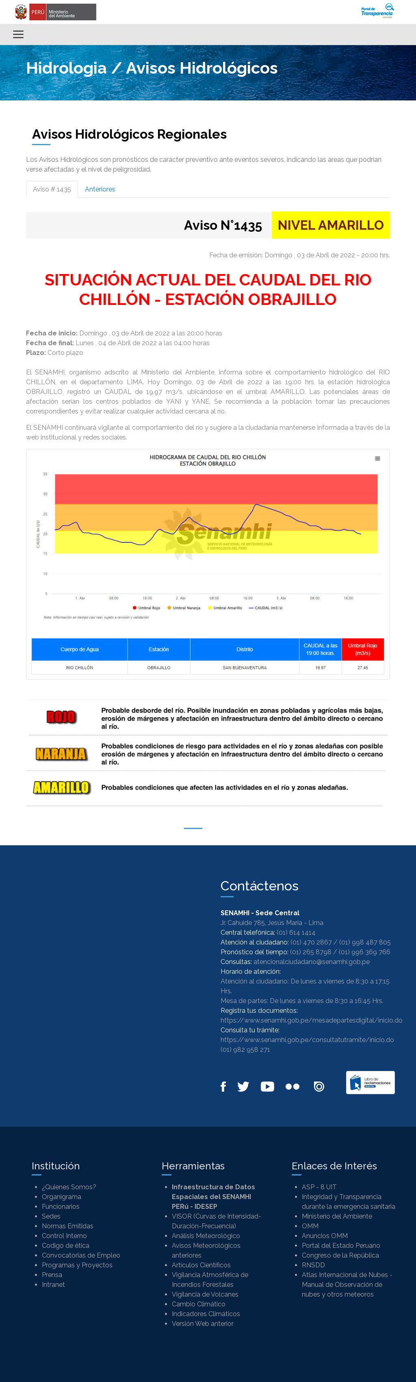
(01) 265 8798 (311, 952)
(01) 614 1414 (296, 932)
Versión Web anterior (203, 1324)
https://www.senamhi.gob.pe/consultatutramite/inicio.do (307, 1040)
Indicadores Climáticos (206, 1314)
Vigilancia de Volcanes (205, 1294)
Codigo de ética (65, 1245)
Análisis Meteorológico (206, 1236)
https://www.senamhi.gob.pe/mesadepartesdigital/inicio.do (312, 1020)
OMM (310, 1226)
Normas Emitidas (67, 1226)
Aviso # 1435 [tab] (52, 189)
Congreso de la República (340, 1255)
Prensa (52, 1275)
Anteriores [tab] (100, 189)
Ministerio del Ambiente (337, 1216)
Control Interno (64, 1236)
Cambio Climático (198, 1304)
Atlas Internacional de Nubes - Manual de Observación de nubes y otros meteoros (347, 1284)
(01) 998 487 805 (365, 942)
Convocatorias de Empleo (81, 1255)
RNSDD (313, 1265)
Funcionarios (61, 1206)
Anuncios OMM (325, 1236)
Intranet (53, 1284)
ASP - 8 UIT (319, 1187)
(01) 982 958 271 (245, 1049)
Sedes (51, 1216)
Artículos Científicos (201, 1265)
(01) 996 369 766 (364, 952)
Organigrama (61, 1197)
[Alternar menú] (18, 34)
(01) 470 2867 (311, 942)
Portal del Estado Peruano (341, 1245)
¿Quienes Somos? (69, 1187)
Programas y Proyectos (77, 1265)
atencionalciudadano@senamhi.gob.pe (312, 962)
